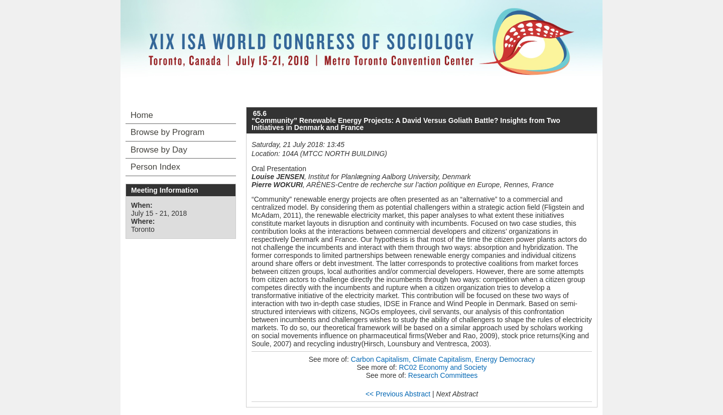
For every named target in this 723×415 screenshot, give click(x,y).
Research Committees (443, 375)
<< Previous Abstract (398, 394)
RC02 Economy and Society (443, 367)
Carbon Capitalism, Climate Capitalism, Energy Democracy (443, 359)
